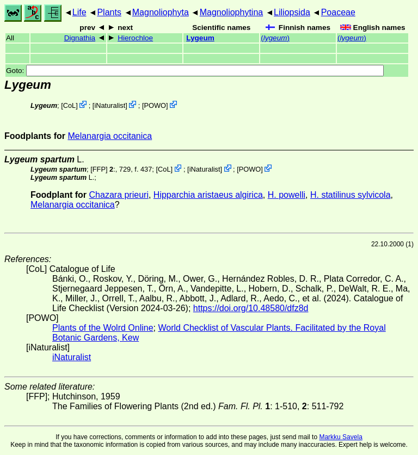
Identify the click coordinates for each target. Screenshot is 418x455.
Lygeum (200, 38)
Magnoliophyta (160, 12)
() (275, 38)
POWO (155, 105)
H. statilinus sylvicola (350, 194)
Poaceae (338, 12)
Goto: (195, 70)
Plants (109, 12)
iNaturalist (109, 105)
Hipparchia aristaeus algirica (208, 194)
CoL (69, 105)
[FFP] (98, 169)
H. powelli (286, 194)
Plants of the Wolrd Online (102, 327)
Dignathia (79, 38)
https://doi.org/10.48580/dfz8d (251, 308)
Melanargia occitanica (109, 136)
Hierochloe (135, 38)
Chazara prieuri (119, 194)
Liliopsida (292, 12)
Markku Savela (340, 437)
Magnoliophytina (231, 12)
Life (79, 12)
